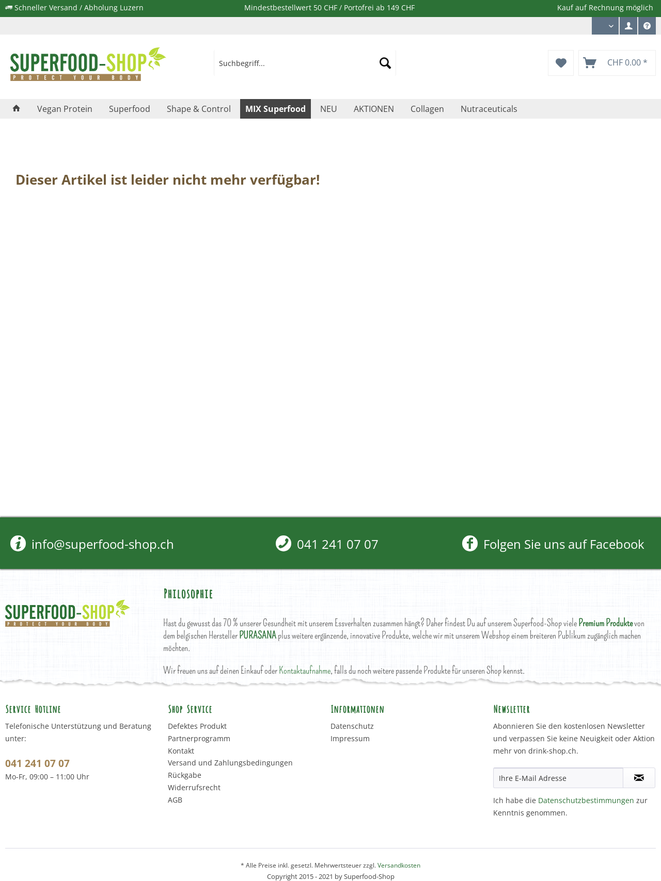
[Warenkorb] (617, 63)
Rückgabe (184, 775)
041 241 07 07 (327, 543)
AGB (175, 800)
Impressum (350, 738)
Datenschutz (352, 726)
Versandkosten (398, 865)
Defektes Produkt (197, 726)
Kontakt (181, 751)
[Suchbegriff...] (305, 63)
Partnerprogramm (199, 738)
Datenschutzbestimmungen (586, 800)
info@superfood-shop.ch (92, 543)
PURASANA (257, 635)
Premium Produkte (605, 623)
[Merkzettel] (561, 63)
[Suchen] (385, 63)
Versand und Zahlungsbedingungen (230, 763)
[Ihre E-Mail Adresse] (558, 778)
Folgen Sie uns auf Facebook (553, 543)
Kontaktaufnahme (304, 670)
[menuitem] (628, 26)
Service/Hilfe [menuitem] (647, 28)
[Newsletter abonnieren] (639, 778)
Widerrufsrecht (194, 787)
